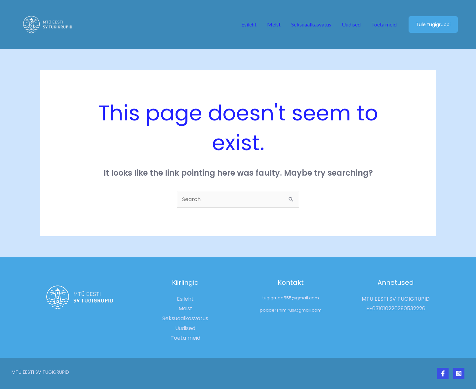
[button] (433, 24)
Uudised (351, 24)
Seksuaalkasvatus (311, 24)
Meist (274, 24)
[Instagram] (458, 373)
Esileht (249, 24)
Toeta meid (384, 24)
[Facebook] (443, 373)
